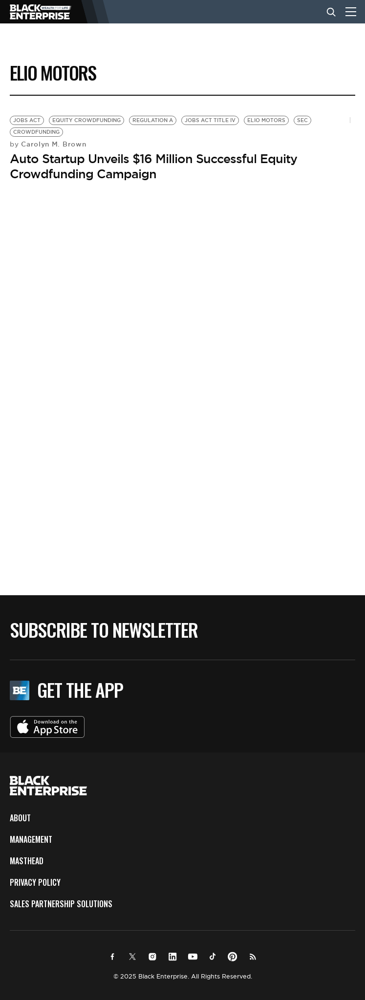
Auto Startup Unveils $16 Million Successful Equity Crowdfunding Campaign (153, 166)
